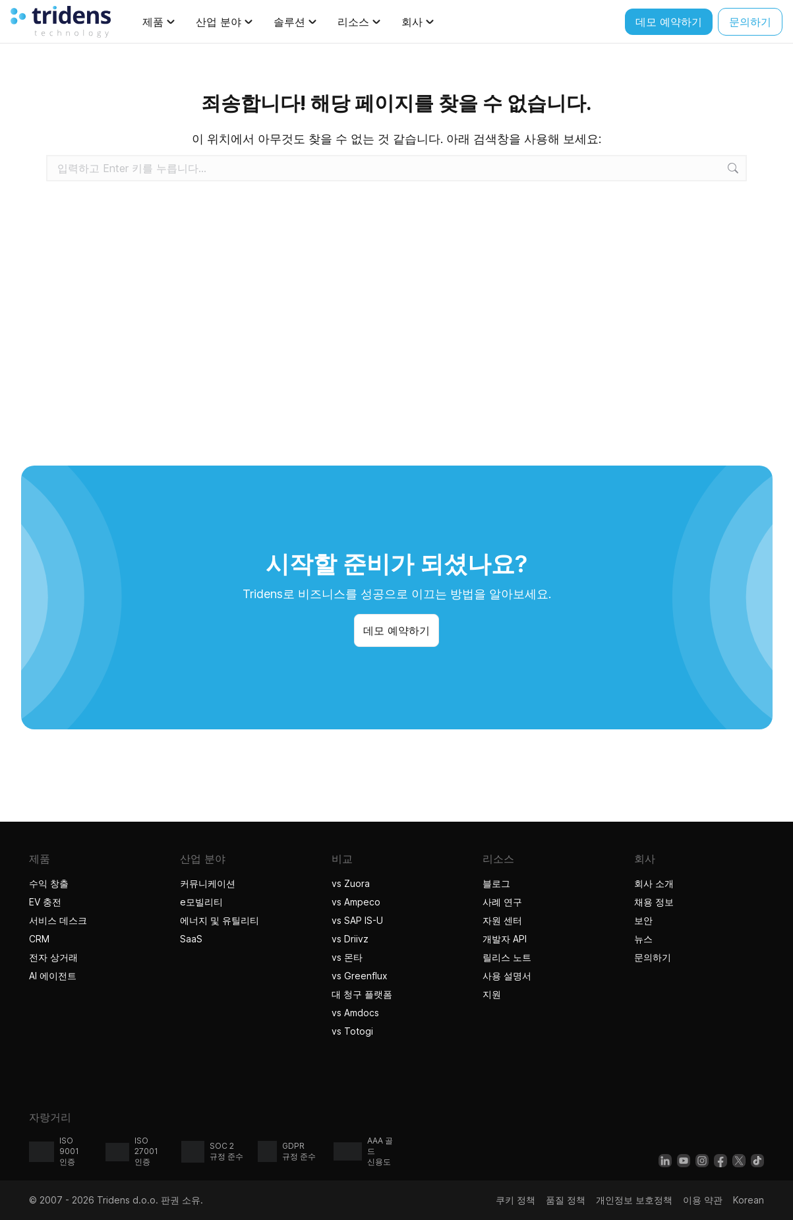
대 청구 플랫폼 (362, 994)
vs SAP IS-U (357, 920)
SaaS (191, 938)
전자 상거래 (53, 957)
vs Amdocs (355, 1012)
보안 (643, 920)
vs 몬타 (347, 957)
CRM (39, 938)
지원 (492, 994)
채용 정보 (654, 901)
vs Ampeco (356, 901)
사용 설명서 (507, 975)
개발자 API (505, 938)
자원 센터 (502, 920)
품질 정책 (565, 1199)
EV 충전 (45, 901)
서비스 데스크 (58, 920)
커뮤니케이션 (207, 883)
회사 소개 (654, 883)
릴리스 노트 (507, 957)
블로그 (496, 883)
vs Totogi (354, 1031)
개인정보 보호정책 (634, 1199)
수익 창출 (49, 883)
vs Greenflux (360, 975)
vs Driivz (350, 938)
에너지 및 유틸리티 (219, 920)
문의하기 (652, 957)
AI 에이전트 (54, 975)
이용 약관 (702, 1199)
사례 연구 (502, 901)
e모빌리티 (201, 901)
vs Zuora (351, 883)
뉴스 (643, 938)
